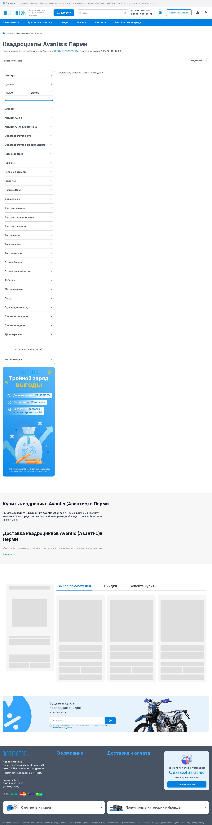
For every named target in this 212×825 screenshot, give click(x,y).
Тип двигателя (29, 253)
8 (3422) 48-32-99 (111, 51)
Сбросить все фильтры (28, 349)
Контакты (62, 767)
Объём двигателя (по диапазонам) (29, 144)
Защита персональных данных (125, 776)
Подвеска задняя (29, 325)
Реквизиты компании (69, 781)
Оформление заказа (118, 759)
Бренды (29, 108)
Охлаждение (29, 199)
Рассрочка (113, 767)
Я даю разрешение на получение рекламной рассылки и (81, 726)
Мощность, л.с (29, 117)
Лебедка (29, 280)
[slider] (5, 100)
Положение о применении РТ (73, 776)
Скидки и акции (66, 763)
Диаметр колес (29, 334)
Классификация (29, 153)
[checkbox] (50, 725)
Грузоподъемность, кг (29, 307)
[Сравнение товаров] (197, 13)
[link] (29, 33)
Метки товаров (29, 359)
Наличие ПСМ (29, 190)
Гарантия (29, 181)
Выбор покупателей (74, 586)
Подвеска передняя (29, 316)
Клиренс (29, 162)
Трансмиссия (29, 244)
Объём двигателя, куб (29, 135)
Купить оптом (115, 772)
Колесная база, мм (29, 171)
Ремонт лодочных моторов (72, 772)
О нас (60, 759)
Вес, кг (29, 298)
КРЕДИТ (58, 51)
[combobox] (199, 60)
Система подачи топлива (29, 217)
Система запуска (29, 208)
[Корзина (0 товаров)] (206, 13)
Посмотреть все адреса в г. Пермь (22, 772)
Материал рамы (29, 289)
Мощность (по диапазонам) (29, 126)
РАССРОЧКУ (71, 51)
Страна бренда (29, 262)
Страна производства (29, 271)
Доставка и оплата (118, 763)
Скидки (110, 586)
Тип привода (29, 235)
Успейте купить (143, 586)
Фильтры (29, 75)
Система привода (29, 226)
